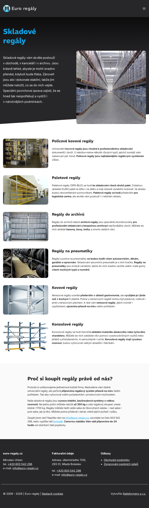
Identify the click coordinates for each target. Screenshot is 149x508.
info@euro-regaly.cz (77, 417)
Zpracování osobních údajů (121, 464)
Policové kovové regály (73, 141)
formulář (58, 421)
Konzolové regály (67, 324)
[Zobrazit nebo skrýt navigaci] (144, 8)
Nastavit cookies (52, 493)
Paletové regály (66, 177)
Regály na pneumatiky (72, 251)
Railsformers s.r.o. (134, 493)
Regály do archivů (68, 214)
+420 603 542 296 (20, 464)
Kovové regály (65, 287)
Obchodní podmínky (117, 460)
